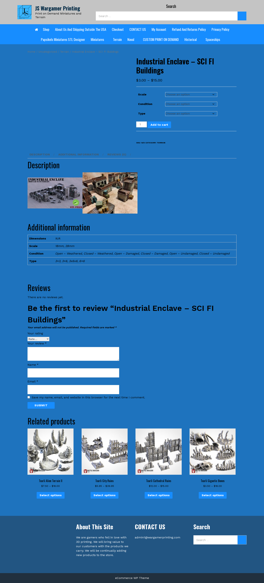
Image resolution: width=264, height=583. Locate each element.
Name (32, 364)
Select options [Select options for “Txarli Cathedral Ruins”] (159, 495)
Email (32, 381)
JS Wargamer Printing (57, 8)
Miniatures (99, 39)
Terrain (117, 39)
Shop (46, 29)
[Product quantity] (141, 124)
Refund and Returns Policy (189, 29)
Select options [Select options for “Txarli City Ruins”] (104, 495)
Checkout (118, 29)
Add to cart (159, 124)
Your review (37, 343)
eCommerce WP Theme (132, 578)
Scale (142, 94)
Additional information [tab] (78, 154)
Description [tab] (40, 154)
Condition (145, 104)
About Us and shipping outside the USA (80, 29)
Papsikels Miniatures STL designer (63, 39)
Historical (192, 39)
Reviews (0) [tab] (116, 154)
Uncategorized (47, 51)
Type (141, 113)
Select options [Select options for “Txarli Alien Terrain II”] (51, 495)
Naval (132, 39)
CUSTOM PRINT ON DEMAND (161, 39)
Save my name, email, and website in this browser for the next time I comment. (88, 397)
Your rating (35, 333)
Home (31, 51)
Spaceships (214, 39)
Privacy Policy (220, 29)
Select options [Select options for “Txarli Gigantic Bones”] (213, 495)
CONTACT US (137, 29)
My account (159, 29)
